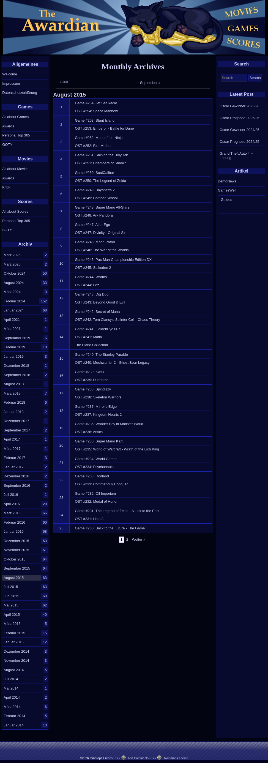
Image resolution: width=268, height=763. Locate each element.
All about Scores (15, 211)
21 (61, 463)
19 (61, 428)
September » (150, 83)
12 (61, 298)
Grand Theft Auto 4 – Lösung (236, 155)
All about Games (15, 117)
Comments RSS (145, 758)
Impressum (11, 83)
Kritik (6, 187)
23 (61, 498)
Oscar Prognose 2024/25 (239, 142)
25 (61, 528)
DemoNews (227, 181)
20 (61, 445)
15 (61, 358)
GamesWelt (227, 190)
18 (61, 411)
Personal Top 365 (16, 135)
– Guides (225, 200)
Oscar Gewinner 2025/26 (239, 106)
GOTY (7, 145)
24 (61, 515)
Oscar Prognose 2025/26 (239, 118)
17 (61, 393)
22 (61, 480)
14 (61, 337)
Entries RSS (111, 758)
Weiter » (138, 539)
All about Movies (15, 169)
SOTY (7, 230)
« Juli (63, 82)
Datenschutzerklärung (19, 93)
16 (61, 376)
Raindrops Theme (176, 758)
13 (61, 316)
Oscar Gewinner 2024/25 (239, 130)
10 (61, 263)
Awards (8, 126)
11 (61, 281)
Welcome (9, 74)
